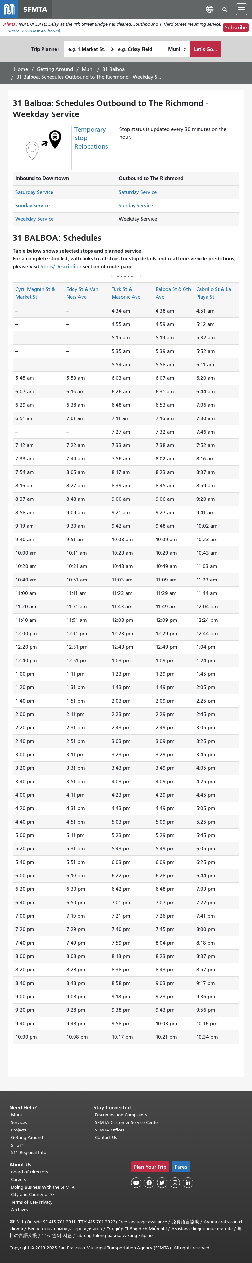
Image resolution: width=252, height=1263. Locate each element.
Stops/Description (61, 267)
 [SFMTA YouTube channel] (136, 1182)
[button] (210, 9)
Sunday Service (32, 206)
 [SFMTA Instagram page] (175, 1182)
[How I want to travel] (177, 49)
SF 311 (17, 1145)
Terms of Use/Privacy (31, 1202)
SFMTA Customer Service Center (127, 1122)
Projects (18, 1130)
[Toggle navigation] (241, 9)
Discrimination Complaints (121, 1115)
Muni (88, 69)
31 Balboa (113, 69)
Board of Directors (29, 1172)
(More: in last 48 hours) (33, 31)
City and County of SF (33, 1194)
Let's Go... (205, 49)
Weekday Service (34, 219)
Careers (18, 1179)
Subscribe (236, 28)
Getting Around (55, 69)
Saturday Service (34, 192)
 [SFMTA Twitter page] (162, 1182)
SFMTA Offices (109, 1130)
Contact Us (106, 1137)
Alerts (9, 24)
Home (21, 69)
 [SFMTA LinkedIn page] (188, 1182)
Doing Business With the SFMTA (43, 1187)
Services (19, 1122)
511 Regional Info (28, 1152)
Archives (19, 1209)
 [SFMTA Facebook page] (149, 1182)
